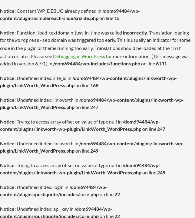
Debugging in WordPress (79, 54)
